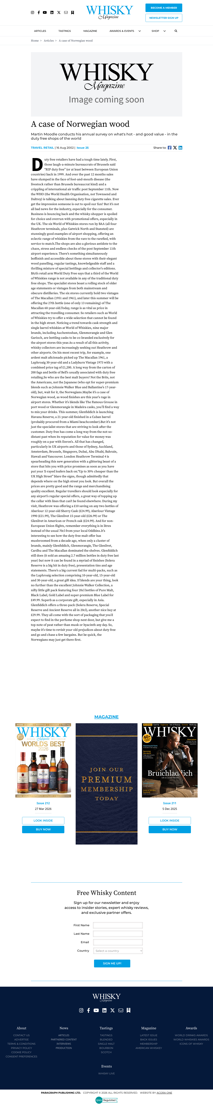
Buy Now (43, 829)
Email (85, 942)
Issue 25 (83, 147)
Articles (40, 31)
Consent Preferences (21, 1056)
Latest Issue (148, 1035)
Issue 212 (43, 803)
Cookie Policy (21, 1052)
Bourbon (106, 1048)
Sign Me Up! (112, 963)
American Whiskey (149, 1048)
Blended (106, 1039)
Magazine (90, 31)
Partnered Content (64, 1039)
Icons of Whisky (191, 1043)
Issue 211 (169, 803)
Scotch (106, 1052)
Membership (148, 1043)
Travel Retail (43, 147)
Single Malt (106, 1043)
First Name (81, 925)
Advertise (21, 1039)
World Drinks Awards (191, 1035)
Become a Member (164, 7)
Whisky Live (106, 1073)
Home (35, 40)
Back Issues (148, 1039)
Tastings (65, 31)
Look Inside (43, 820)
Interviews (64, 1043)
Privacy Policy (21, 1048)
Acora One (164, 1092)
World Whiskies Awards (191, 1039)
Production (64, 1048)
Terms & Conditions (21, 1043)
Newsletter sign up (163, 17)
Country (83, 950)
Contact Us (21, 1035)
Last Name (81, 933)
